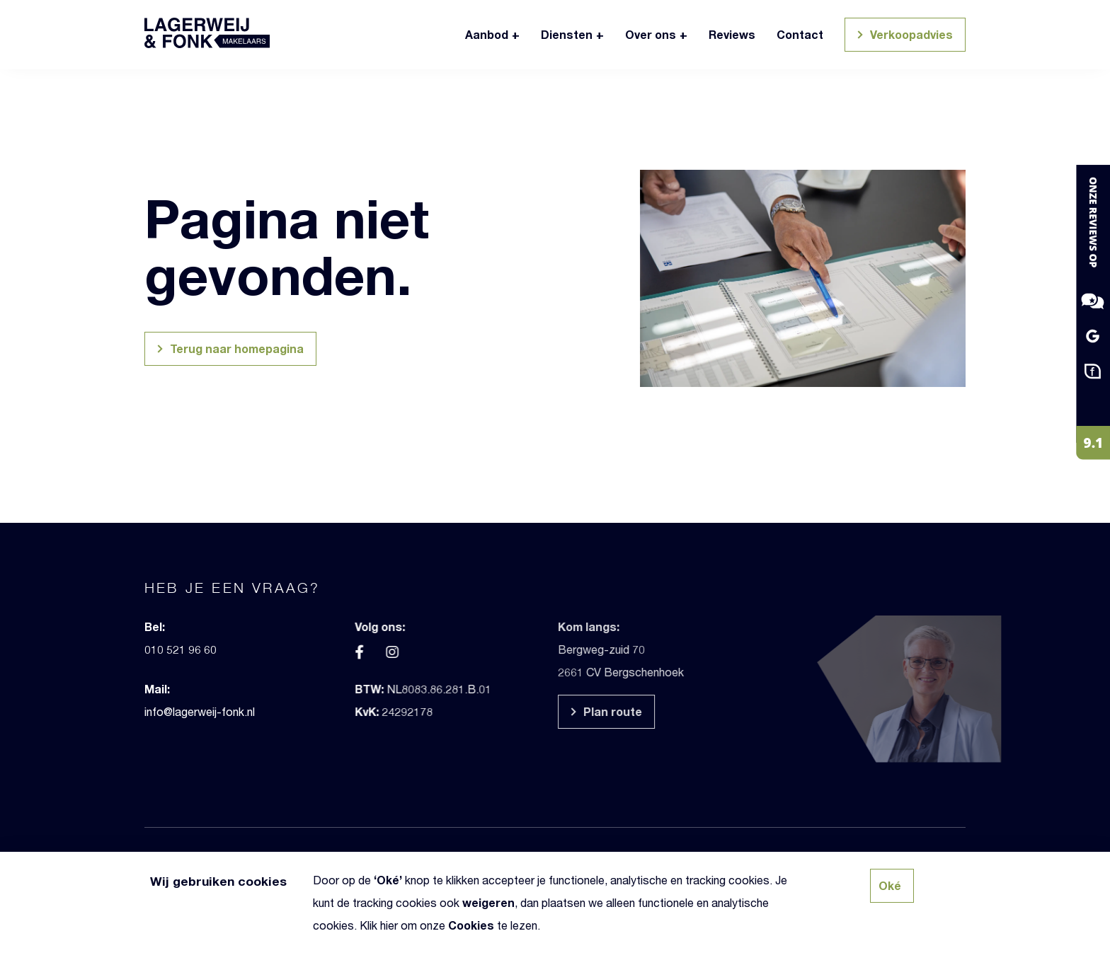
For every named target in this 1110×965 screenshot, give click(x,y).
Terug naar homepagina (228, 350)
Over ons (650, 34)
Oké (388, 879)
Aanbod (486, 34)
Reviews (732, 34)
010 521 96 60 (151, 649)
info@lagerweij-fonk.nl (170, 711)
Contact (800, 34)
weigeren (488, 902)
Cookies (471, 925)
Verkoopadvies (903, 36)
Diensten (567, 34)
